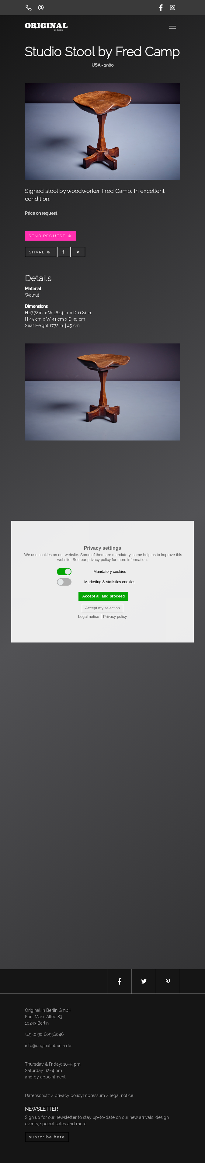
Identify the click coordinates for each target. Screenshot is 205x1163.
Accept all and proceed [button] (103, 596)
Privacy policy (115, 616)
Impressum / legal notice (108, 1095)
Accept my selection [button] (102, 608)
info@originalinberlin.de (48, 1045)
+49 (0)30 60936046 (44, 1034)
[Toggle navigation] (173, 26)
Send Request (51, 236)
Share (40, 252)
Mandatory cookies (91, 571)
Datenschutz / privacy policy (54, 1095)
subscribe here (47, 1137)
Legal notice (88, 616)
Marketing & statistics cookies (96, 582)
